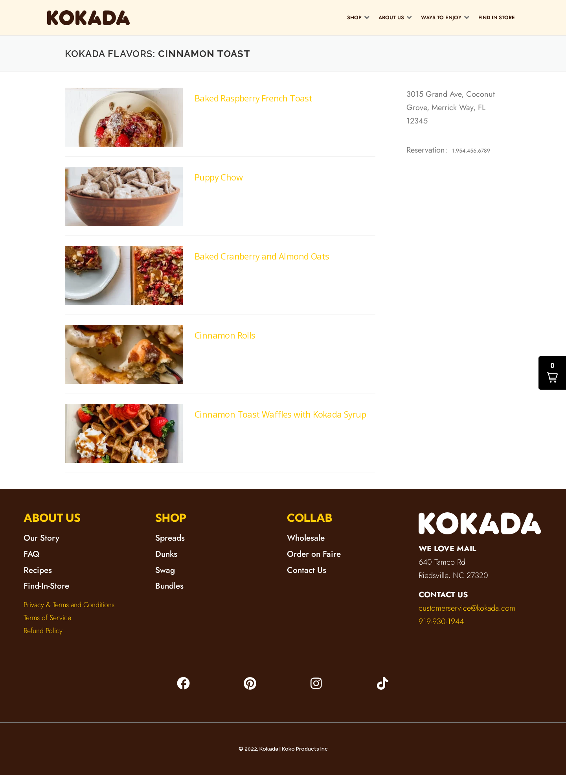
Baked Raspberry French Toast (253, 98)
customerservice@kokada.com (467, 608)
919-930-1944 (441, 621)
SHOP (171, 518)
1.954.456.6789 (471, 151)
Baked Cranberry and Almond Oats (262, 256)
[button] (359, 17)
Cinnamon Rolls (225, 335)
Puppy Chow (219, 177)
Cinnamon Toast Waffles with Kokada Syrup (280, 414)
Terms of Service (47, 618)
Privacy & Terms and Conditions (69, 605)
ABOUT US (52, 518)
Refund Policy (43, 631)
